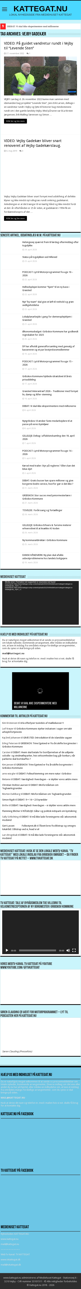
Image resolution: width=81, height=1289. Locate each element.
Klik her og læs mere (15, 121)
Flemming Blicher (11, 811)
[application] (40, 603)
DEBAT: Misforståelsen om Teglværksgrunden (47, 794)
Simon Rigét (8, 799)
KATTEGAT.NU (41, 8)
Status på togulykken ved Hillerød (39, 257)
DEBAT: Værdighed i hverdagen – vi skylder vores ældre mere (45, 779)
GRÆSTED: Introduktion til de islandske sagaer (47, 737)
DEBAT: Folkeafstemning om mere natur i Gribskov (45, 773)
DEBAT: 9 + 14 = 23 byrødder (32, 799)
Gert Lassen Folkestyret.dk (19, 825)
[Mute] (68, 950)
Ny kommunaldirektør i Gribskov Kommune (44, 540)
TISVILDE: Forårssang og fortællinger (42, 510)
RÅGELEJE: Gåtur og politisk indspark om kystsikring (50, 811)
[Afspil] (7, 950)
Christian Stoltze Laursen (15, 785)
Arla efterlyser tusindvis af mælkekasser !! (42, 723)
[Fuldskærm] (74, 950)
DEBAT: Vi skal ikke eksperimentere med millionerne (33, 26)
